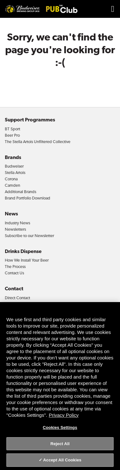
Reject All (59, 443)
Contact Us (14, 273)
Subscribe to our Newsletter (29, 235)
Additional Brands (20, 191)
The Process (15, 266)
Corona (11, 179)
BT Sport (12, 129)
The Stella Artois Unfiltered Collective (37, 141)
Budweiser (14, 166)
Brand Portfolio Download (27, 198)
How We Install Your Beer (27, 260)
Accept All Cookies (62, 460)
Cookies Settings (60, 427)
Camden (12, 185)
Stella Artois (15, 172)
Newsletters (15, 229)
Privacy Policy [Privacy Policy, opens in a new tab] (63, 415)
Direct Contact (17, 297)
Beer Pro (12, 135)
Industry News (17, 223)
